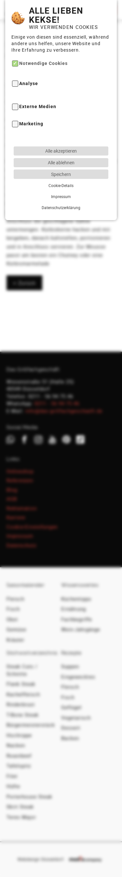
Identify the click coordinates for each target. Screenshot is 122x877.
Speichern (61, 148)
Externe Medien (37, 80)
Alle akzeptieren (61, 124)
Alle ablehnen (61, 136)
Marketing (31, 98)
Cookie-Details (61, 159)
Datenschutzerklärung (61, 181)
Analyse (28, 57)
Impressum (61, 170)
